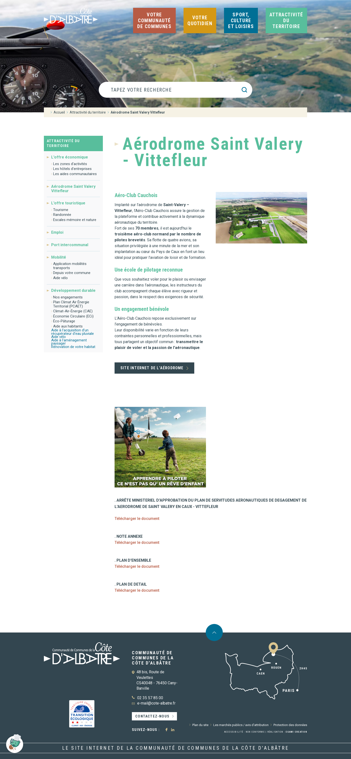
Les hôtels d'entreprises (72, 169)
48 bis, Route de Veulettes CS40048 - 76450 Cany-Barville (156, 680)
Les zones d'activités (70, 164)
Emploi (57, 232)
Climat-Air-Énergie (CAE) (73, 311)
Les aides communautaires (75, 174)
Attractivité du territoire (63, 143)
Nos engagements (68, 297)
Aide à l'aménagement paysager (69, 342)
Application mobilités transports (70, 266)
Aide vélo (60, 278)
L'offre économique (69, 157)
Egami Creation (296, 732)
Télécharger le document (137, 518)
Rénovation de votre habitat (73, 347)
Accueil (59, 112)
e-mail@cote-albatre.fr (156, 703)
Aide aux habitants (68, 326)
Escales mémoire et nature (74, 220)
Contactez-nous (152, 716)
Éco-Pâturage (64, 321)
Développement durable (73, 290)
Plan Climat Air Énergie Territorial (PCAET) (71, 304)
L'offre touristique (68, 203)
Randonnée (62, 214)
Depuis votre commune (71, 273)
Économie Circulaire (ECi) (73, 316)
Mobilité (58, 257)
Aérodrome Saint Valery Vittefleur (73, 188)
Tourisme (60, 210)
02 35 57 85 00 (150, 698)
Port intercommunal (69, 244)
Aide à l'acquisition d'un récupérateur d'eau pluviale (72, 332)
